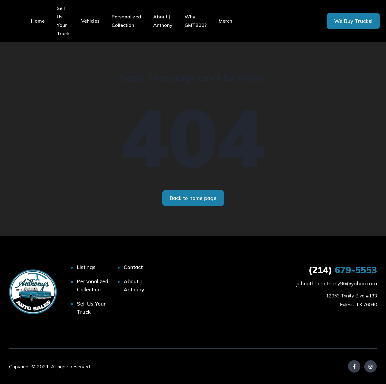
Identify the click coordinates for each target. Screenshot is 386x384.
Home (38, 21)
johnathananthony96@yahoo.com (336, 283)
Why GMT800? (196, 21)
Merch (225, 21)
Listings (86, 267)
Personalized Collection (126, 21)
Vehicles (90, 21)
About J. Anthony (162, 21)
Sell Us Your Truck (63, 20)
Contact (133, 267)
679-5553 (342, 270)
